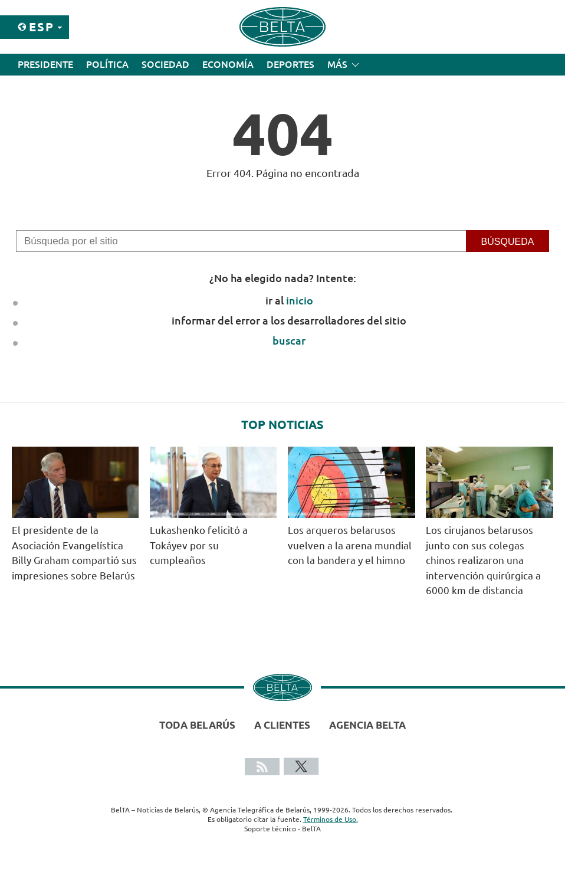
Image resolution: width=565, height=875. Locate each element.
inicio (299, 300)
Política (107, 64)
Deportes (290, 64)
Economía (228, 64)
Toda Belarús (197, 724)
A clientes (282, 724)
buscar (289, 340)
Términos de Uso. (330, 819)
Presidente (45, 64)
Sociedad (165, 64)
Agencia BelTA (367, 724)
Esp (41, 27)
